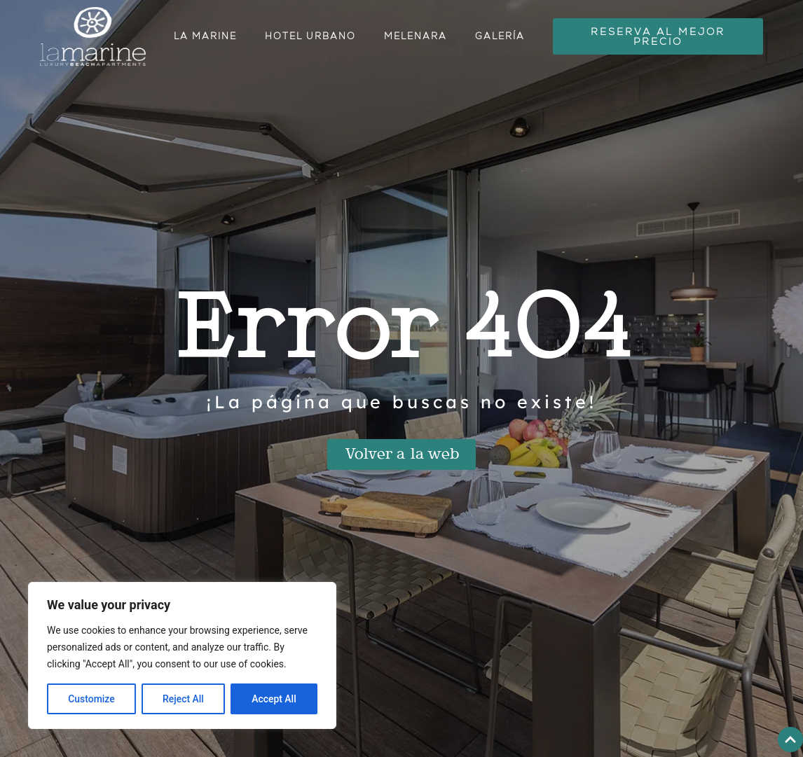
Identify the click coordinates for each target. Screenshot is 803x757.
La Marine (205, 36)
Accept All (274, 698)
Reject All (183, 698)
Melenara (415, 36)
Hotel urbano (310, 36)
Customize (91, 698)
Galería (500, 36)
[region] (182, 655)
